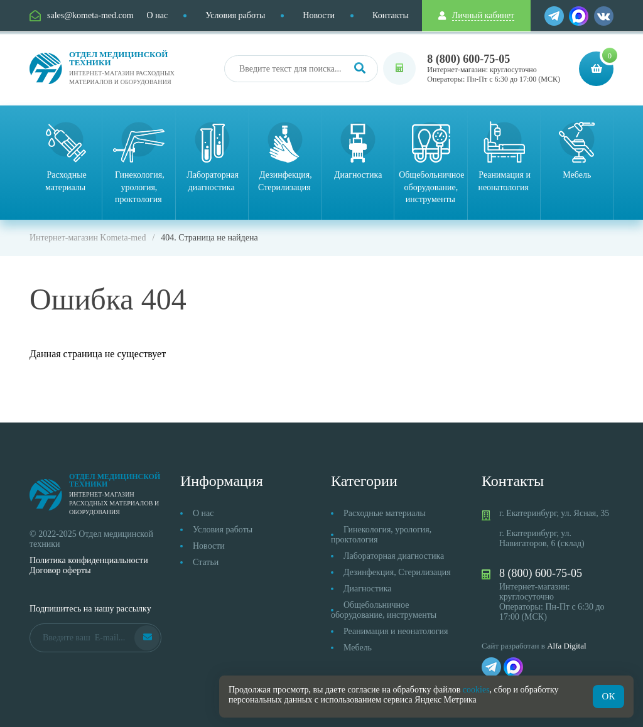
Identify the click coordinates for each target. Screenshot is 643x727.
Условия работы (235, 15)
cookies (476, 689)
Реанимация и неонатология (395, 631)
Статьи (206, 562)
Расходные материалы (384, 513)
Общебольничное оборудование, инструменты (383, 610)
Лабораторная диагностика (393, 556)
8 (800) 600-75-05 (468, 59)
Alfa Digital (566, 645)
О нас (157, 15)
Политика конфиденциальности (89, 560)
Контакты (390, 15)
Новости (319, 15)
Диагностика (367, 588)
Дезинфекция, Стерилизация (397, 572)
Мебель (357, 647)
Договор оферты (60, 570)
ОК (608, 696)
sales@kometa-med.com (90, 15)
